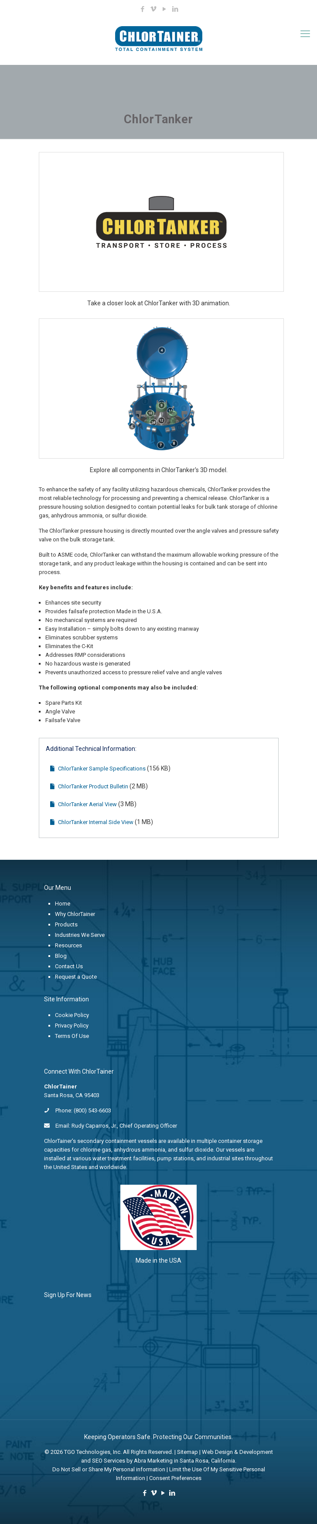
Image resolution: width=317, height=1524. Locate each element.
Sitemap (187, 1452)
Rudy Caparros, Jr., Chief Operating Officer (124, 1125)
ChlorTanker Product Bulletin (89, 786)
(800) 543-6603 (92, 1110)
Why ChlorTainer (75, 914)
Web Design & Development (237, 1452)
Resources (68, 945)
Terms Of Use (72, 1036)
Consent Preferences (175, 1478)
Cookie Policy (72, 1015)
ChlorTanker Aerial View (83, 804)
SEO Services (108, 1460)
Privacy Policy (72, 1025)
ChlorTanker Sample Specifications (98, 768)
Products (66, 924)
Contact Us (69, 966)
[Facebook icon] (142, 9)
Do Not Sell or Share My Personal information (108, 1469)
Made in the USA (158, 1260)
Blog (61, 956)
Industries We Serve (80, 935)
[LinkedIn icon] (175, 9)
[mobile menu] (305, 34)
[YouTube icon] (164, 9)
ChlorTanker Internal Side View (91, 822)
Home (62, 903)
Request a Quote (76, 976)
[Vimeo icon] (153, 9)
